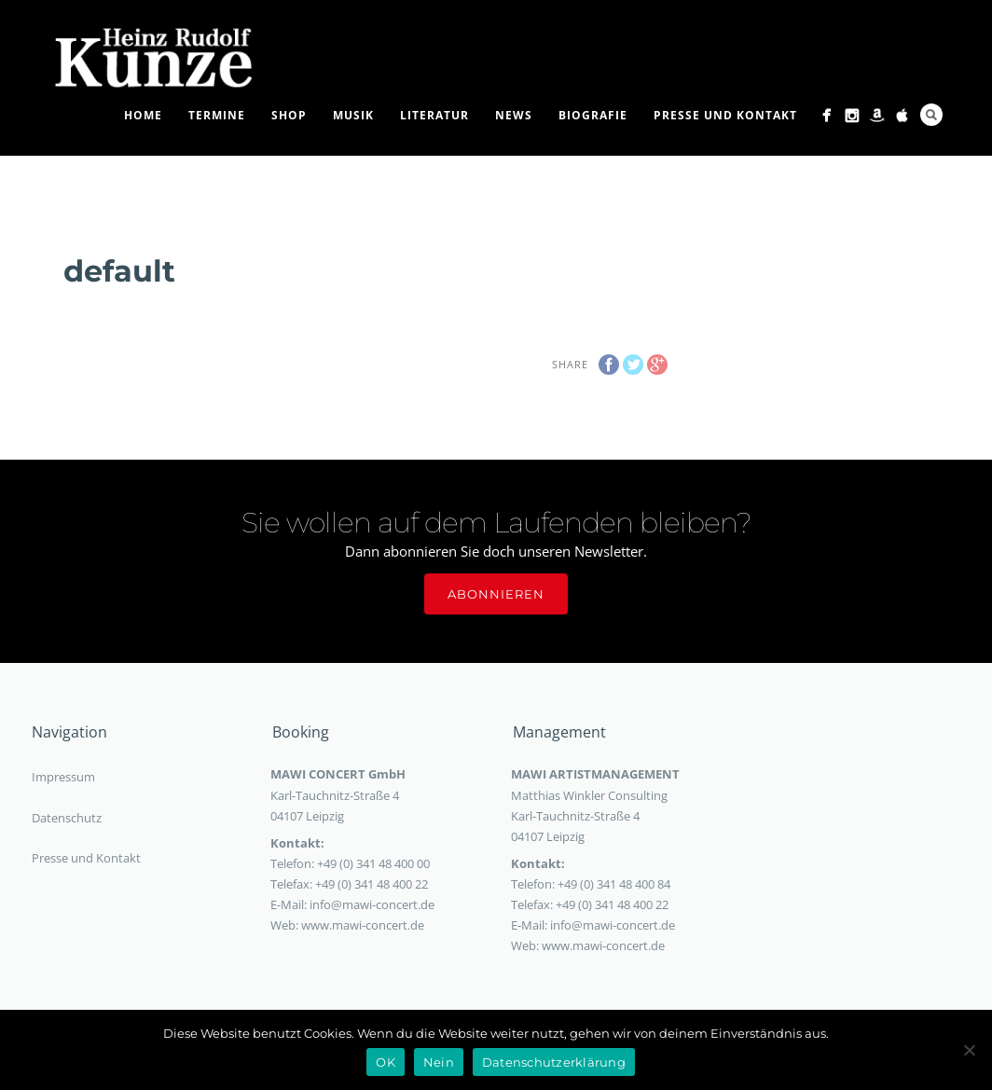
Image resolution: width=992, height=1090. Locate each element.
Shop (289, 115)
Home (143, 115)
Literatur (434, 115)
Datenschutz (67, 817)
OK (385, 1062)
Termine (216, 115)
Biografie (592, 115)
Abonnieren (496, 593)
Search (931, 114)
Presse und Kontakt (725, 115)
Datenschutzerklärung (554, 1062)
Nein (438, 1062)
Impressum (63, 776)
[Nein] (968, 1050)
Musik (353, 115)
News (513, 115)
